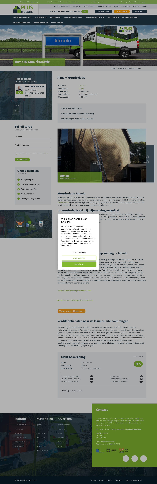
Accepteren (79, 264)
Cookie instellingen (79, 252)
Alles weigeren (78, 258)
